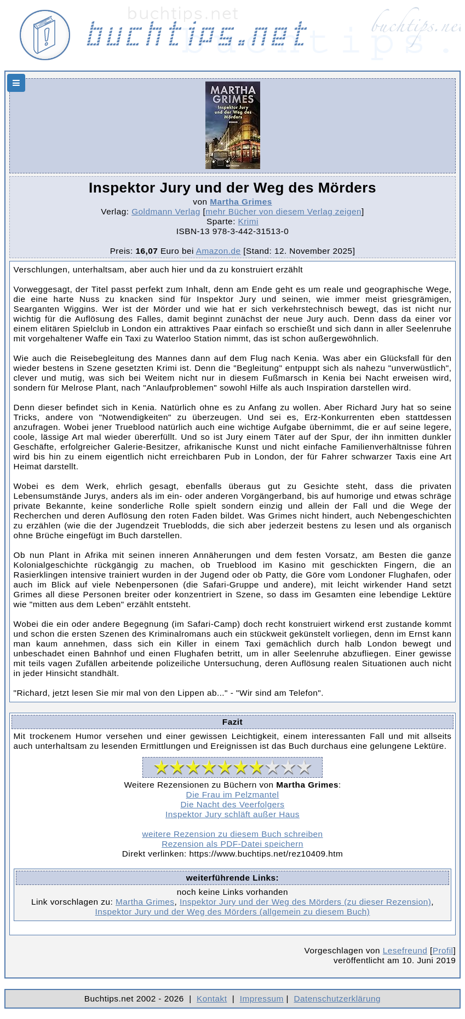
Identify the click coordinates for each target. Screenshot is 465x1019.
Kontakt (212, 998)
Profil (443, 950)
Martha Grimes (241, 201)
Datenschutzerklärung (337, 998)
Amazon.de (218, 250)
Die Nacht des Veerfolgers (233, 804)
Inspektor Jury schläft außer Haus (232, 814)
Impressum (262, 998)
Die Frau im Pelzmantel (232, 794)
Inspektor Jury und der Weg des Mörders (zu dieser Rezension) (305, 901)
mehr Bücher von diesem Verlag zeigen (283, 211)
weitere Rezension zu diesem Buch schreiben (232, 834)
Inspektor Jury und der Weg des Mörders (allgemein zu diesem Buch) (232, 911)
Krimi (248, 221)
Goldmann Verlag (165, 211)
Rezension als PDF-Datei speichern (232, 843)
